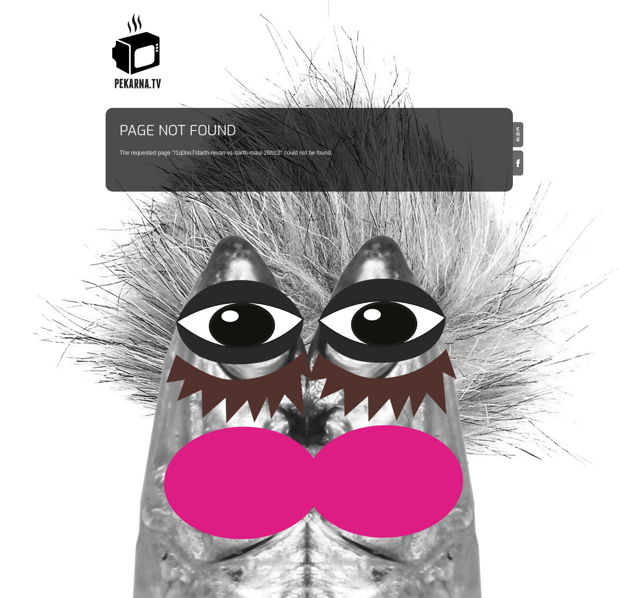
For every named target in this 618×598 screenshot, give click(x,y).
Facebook (518, 163)
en (518, 134)
